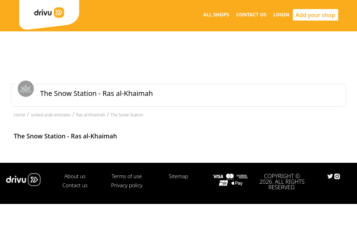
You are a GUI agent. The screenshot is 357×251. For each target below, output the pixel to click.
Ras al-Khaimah (90, 115)
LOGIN (281, 14)
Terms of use (127, 176)
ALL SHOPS (216, 14)
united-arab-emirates (51, 115)
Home (19, 115)
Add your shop (315, 15)
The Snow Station (127, 115)
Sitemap (178, 176)
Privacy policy (126, 185)
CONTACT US (251, 14)
